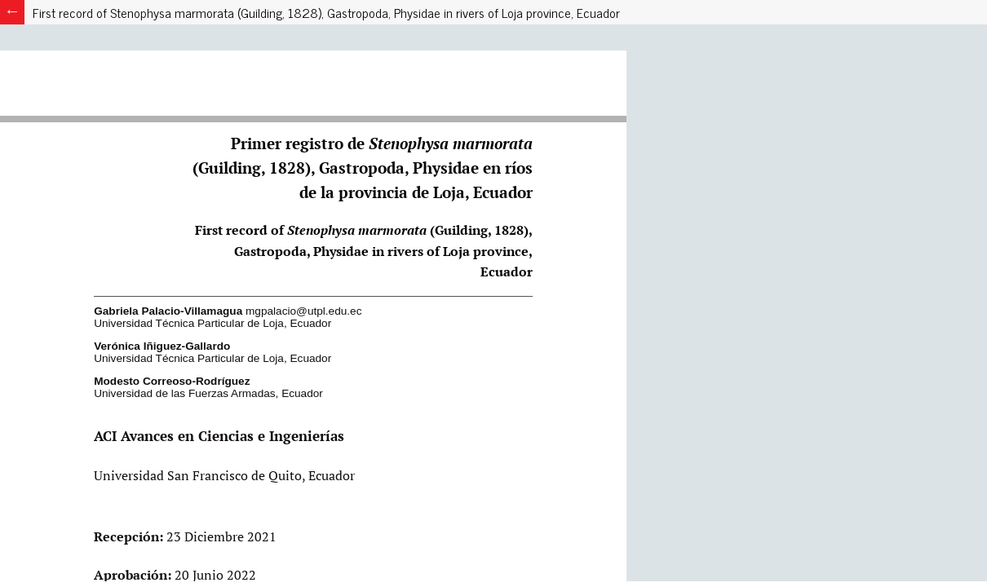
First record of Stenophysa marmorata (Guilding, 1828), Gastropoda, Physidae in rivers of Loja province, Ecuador (326, 12)
